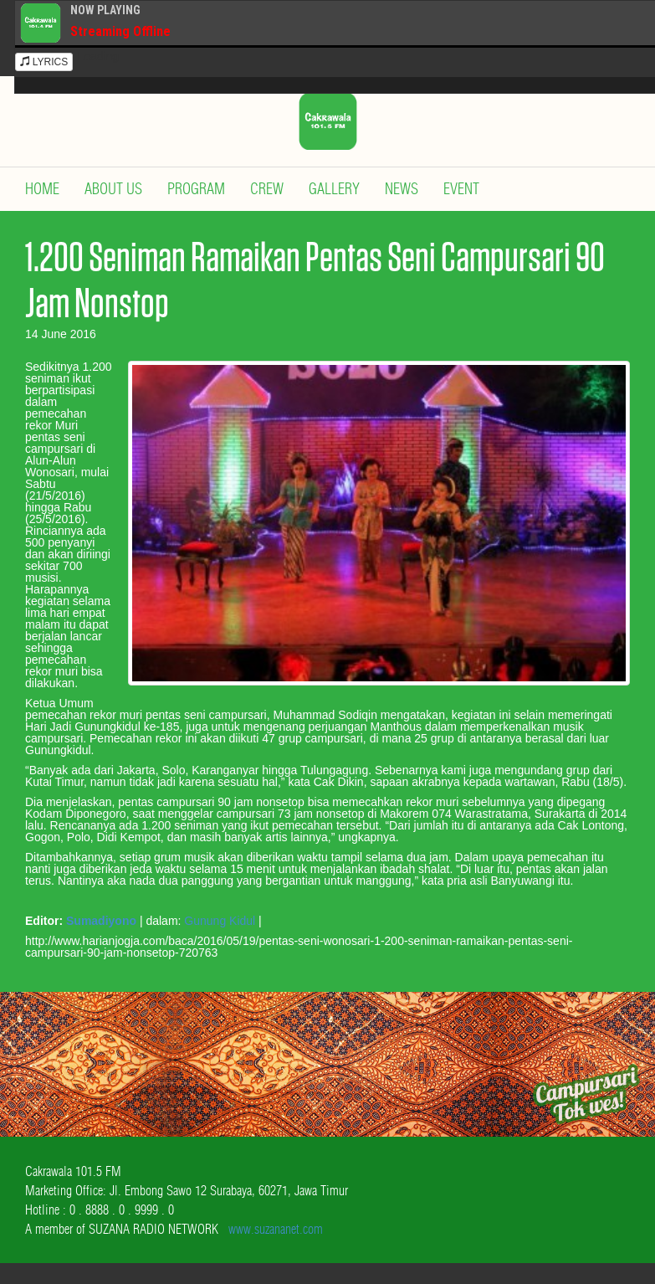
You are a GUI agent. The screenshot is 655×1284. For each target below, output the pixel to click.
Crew (267, 188)
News (401, 188)
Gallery (334, 188)
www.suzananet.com (275, 1228)
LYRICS (44, 62)
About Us (113, 188)
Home (42, 188)
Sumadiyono (101, 920)
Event (461, 188)
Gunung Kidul (219, 920)
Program (196, 188)
